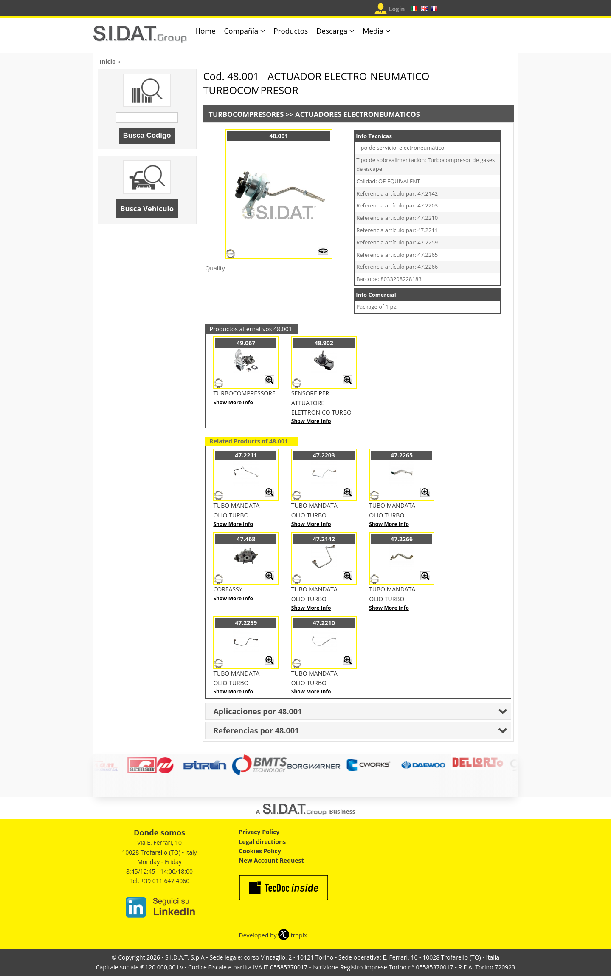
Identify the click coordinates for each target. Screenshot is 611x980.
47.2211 (246, 455)
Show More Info (233, 402)
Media (373, 31)
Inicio (108, 61)
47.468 (246, 539)
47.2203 (324, 455)
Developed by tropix (273, 935)
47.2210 (324, 623)
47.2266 (402, 539)
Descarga (331, 31)
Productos (290, 31)
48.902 (324, 343)
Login (397, 9)
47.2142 (324, 539)
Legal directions (262, 842)
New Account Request (271, 860)
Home (205, 31)
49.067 (246, 343)
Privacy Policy (259, 832)
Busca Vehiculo (147, 208)
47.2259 (246, 623)
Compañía (241, 31)
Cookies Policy (260, 851)
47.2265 (402, 455)
